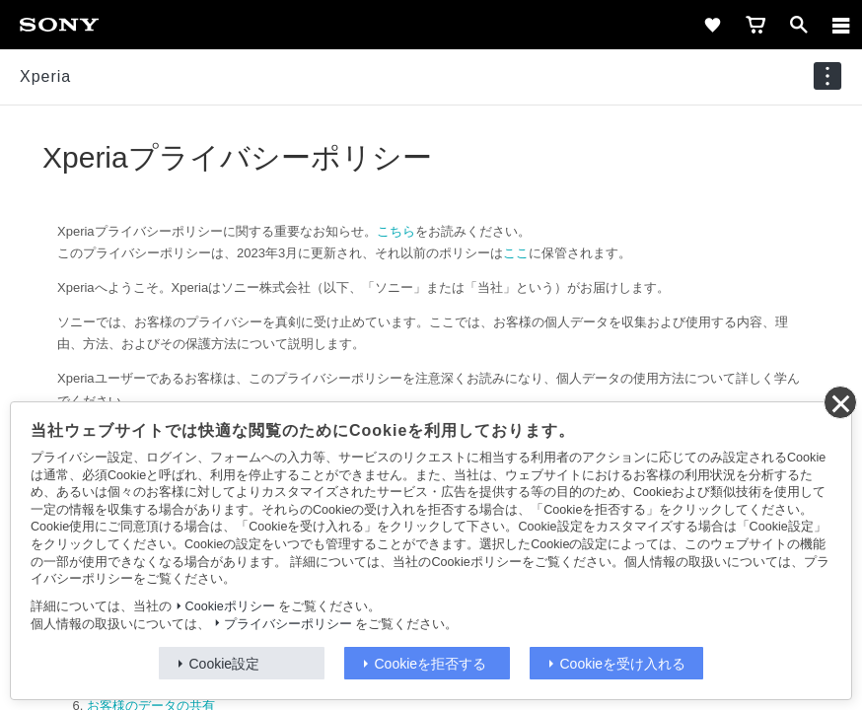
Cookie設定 (224, 664)
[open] (799, 24)
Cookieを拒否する (431, 664)
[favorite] (712, 24)
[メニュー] (841, 24)
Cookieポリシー (230, 606)
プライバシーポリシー (288, 624)
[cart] (755, 24)
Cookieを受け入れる (623, 664)
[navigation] (827, 76)
